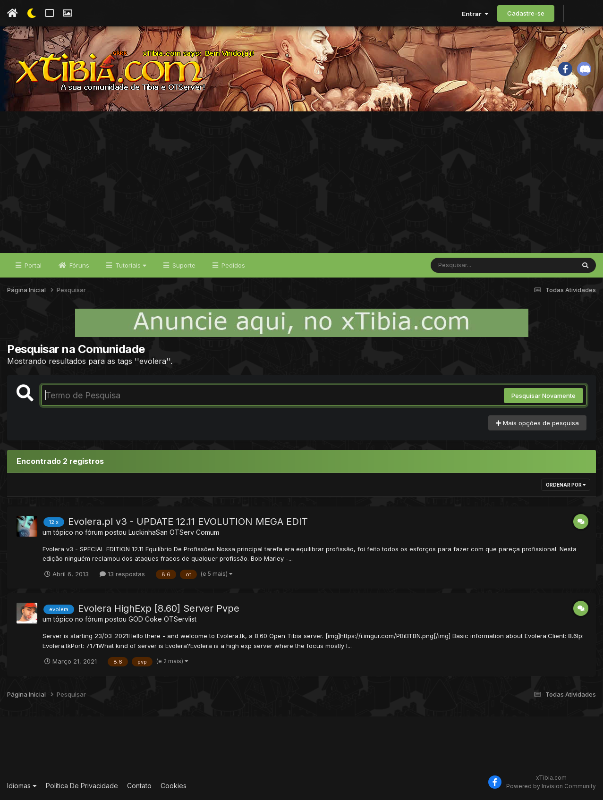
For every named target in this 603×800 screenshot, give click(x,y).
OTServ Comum (194, 532)
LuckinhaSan (148, 532)
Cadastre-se (525, 13)
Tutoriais (129, 265)
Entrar (475, 13)
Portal (32, 265)
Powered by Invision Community (551, 786)
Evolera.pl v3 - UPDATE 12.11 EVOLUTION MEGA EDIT (188, 521)
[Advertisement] (301, 182)
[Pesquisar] (467, 265)
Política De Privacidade (82, 786)
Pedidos (232, 265)
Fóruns (78, 265)
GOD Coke (145, 619)
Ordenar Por (566, 485)
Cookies (174, 786)
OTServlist (180, 619)
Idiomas (22, 786)
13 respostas (122, 574)
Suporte (182, 265)
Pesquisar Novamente (543, 395)
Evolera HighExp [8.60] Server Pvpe (158, 608)
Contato (139, 786)
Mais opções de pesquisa (537, 423)
